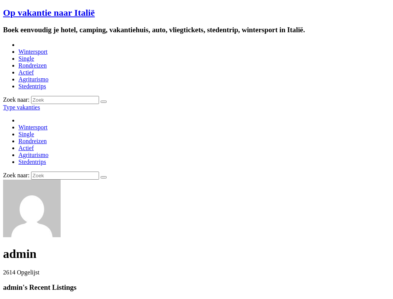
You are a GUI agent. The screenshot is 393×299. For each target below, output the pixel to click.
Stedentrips (32, 86)
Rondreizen (32, 65)
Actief (26, 72)
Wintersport (33, 51)
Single (26, 58)
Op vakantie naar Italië (49, 13)
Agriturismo (33, 79)
